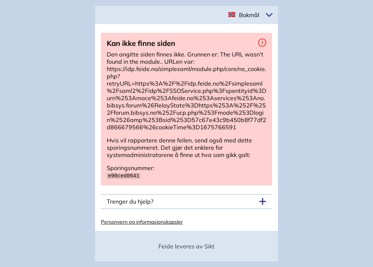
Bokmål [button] (249, 15)
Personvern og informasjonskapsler (142, 221)
